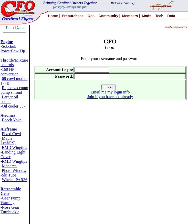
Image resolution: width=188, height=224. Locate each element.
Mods (146, 16)
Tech (159, 16)
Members (130, 16)
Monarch (9, 166)
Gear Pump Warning (10, 200)
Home (53, 16)
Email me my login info (110, 92)
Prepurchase (72, 16)
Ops (91, 16)
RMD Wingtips (14, 147)
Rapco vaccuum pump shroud (14, 90)
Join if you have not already (110, 97)
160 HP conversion (9, 71)
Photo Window (14, 170)
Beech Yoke (11, 120)
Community (108, 16)
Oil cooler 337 (13, 106)
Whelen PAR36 (14, 180)
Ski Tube (9, 175)
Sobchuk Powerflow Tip (13, 48)
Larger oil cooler (9, 99)
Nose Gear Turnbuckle (10, 209)
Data (171, 16)
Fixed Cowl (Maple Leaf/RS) (11, 138)
